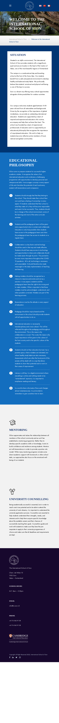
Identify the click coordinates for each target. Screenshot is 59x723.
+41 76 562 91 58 (15, 621)
